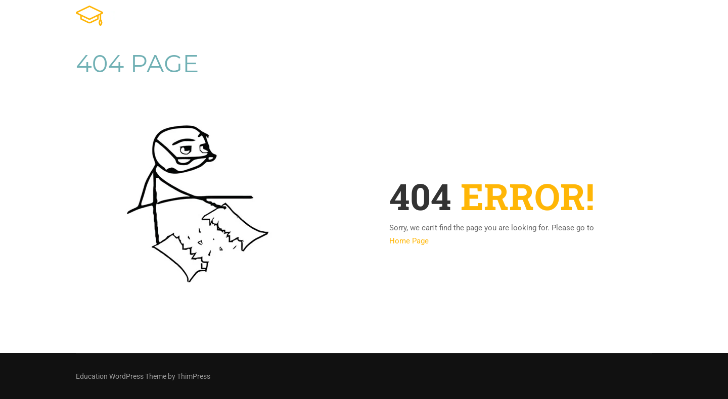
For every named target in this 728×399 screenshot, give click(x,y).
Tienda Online (415, 18)
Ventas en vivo (566, 18)
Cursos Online (490, 18)
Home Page (409, 240)
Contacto (634, 18)
